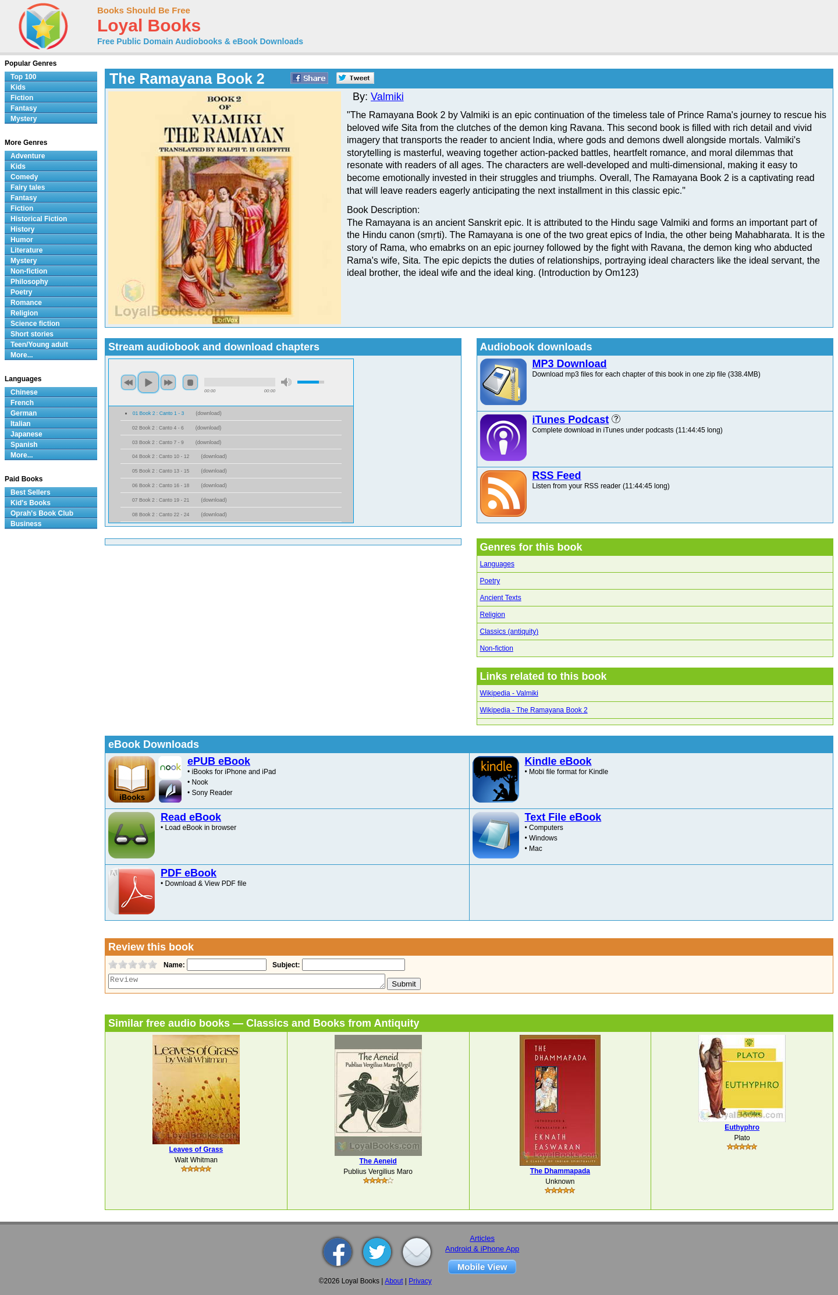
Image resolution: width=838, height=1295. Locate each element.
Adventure (27, 156)
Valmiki (387, 96)
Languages (497, 564)
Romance (26, 303)
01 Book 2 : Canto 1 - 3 (158, 413)
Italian (20, 424)
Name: (173, 965)
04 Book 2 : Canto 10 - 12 (160, 456)
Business (25, 524)
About (394, 1281)
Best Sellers (30, 492)
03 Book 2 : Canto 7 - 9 (158, 442)
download (208, 413)
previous (128, 382)
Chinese (24, 392)
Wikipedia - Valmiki (509, 693)
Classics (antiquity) (509, 631)
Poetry (490, 581)
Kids (18, 87)
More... (21, 355)
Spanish (24, 445)
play (148, 382)
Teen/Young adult (39, 344)
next (168, 382)
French (22, 403)
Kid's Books (30, 503)
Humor (21, 240)
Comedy (24, 177)
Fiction (21, 98)
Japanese (26, 434)
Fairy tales (27, 187)
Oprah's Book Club (41, 513)
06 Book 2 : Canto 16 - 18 (160, 485)
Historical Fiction (38, 219)
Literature (26, 250)
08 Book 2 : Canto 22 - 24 (160, 514)
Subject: (284, 965)
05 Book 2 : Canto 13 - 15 (160, 471)
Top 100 (23, 77)
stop (190, 382)
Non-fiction (496, 648)
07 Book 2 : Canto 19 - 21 (160, 500)
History (22, 229)
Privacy (420, 1281)
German (23, 413)
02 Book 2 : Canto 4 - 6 (158, 428)
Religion (492, 615)
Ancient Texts (500, 598)
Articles (482, 1238)
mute (286, 382)
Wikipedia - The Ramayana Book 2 (534, 710)
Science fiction (35, 324)
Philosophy (29, 282)
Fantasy (23, 108)
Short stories (32, 334)
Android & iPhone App (482, 1248)
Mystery (23, 119)
